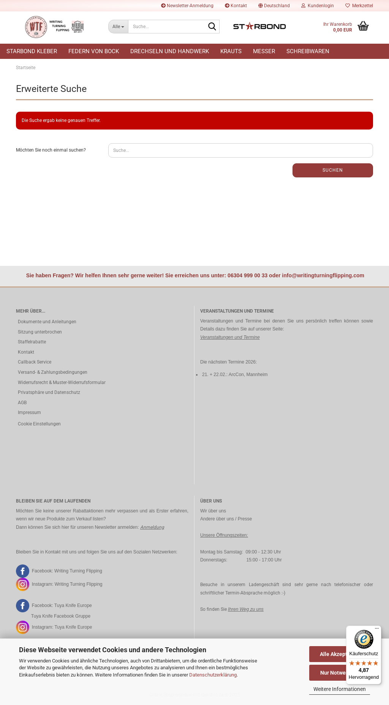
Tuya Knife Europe (73, 605)
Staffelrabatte (32, 342)
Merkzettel (359, 5)
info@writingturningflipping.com (323, 275)
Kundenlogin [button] (317, 5)
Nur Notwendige (339, 673)
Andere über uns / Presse (226, 519)
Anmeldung (152, 527)
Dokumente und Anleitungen (47, 321)
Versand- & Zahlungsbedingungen (52, 372)
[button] (274, 5)
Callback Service (34, 362)
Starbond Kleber (31, 51)
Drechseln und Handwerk (169, 51)
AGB (22, 402)
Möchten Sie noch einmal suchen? (51, 150)
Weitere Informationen (339, 689)
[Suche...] (118, 26)
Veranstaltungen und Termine (230, 337)
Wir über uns (213, 511)
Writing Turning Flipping (78, 570)
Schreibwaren (307, 51)
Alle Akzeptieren (340, 654)
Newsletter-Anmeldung (187, 5)
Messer (264, 51)
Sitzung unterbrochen (40, 332)
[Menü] (376, 630)
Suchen (333, 170)
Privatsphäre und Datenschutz (49, 392)
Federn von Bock (93, 51)
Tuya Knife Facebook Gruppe (60, 616)
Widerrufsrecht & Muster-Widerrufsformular (62, 382)
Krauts (231, 51)
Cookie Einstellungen (39, 424)
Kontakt (236, 5)
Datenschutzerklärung (213, 675)
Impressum (29, 412)
